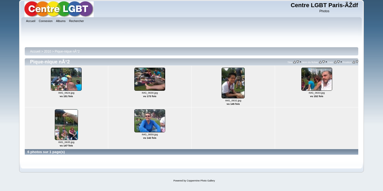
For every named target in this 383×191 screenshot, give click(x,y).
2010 (47, 51)
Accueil (35, 51)
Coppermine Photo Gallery (201, 180)
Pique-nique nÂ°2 (67, 51)
